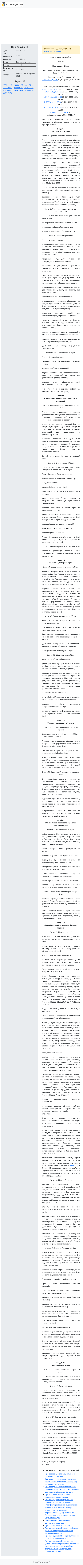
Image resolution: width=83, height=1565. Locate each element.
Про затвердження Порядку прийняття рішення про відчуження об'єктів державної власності (61, 1530)
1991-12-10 (7, 85)
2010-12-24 (29, 90)
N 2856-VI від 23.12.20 (59, 112)
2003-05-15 (18, 88)
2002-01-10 (29, 85)
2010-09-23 (7, 90)
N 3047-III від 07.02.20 (53, 97)
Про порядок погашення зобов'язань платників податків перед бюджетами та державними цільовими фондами (62, 1489)
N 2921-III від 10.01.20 (53, 92)
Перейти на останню (52, 51)
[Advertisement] (41, 26)
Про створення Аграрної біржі (57, 1525)
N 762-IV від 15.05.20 (52, 102)
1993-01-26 (18, 85)
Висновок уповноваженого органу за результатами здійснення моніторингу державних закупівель (61, 1481)
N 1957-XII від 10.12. (50, 80)
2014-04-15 (7, 93)
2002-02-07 (7, 88)
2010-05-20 (29, 88)
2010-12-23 (18, 90)
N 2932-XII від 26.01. (50, 89)
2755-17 (73, 1165)
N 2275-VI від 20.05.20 (53, 107)
